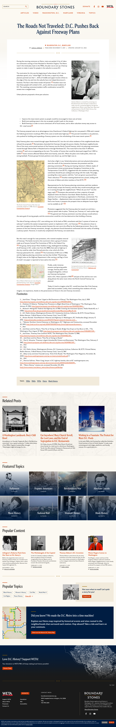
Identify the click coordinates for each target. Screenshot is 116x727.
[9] (61, 177)
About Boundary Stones (91, 711)
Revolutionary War (72, 488)
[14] (79, 223)
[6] (23, 150)
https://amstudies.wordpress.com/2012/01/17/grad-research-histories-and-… (50, 320)
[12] (65, 203)
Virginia (81, 13)
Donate (86, 6)
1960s (34, 381)
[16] (42, 252)
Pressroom (5, 706)
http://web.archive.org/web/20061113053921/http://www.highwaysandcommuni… (54, 324)
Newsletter (23, 701)
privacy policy (29, 724)
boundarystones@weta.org (48, 698)
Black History (53, 381)
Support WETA (6, 701)
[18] (72, 276)
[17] (56, 259)
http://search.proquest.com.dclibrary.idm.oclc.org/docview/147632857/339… (69, 331)
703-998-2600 (45, 705)
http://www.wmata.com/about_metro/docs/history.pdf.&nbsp (41, 367)
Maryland (68, 13)
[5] (33, 143)
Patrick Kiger (37, 567)
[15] (18, 245)
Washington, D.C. (50, 13)
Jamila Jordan (36, 48)
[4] (90, 135)
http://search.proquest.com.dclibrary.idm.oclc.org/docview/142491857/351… (49, 342)
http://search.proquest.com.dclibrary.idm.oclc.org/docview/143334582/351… (46, 336)
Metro (45, 381)
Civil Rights (6, 596)
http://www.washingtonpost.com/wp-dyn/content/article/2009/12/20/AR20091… (48, 363)
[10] (85, 179)
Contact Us (5, 708)
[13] (49, 213)
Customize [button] (104, 722)
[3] (70, 133)
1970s (39, 381)
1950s (28, 381)
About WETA (6, 703)
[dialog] (58, 723)
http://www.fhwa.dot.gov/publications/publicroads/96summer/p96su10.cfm (50, 311)
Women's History (72, 513)
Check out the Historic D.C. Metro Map (46, 633)
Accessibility (23, 706)
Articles (25, 13)
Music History (14, 513)
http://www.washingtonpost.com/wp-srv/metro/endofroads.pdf (46, 356)
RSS (21, 703)
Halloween (14, 488)
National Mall (43, 513)
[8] (63, 165)
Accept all (111, 722)
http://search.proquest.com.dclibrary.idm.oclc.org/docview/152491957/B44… (58, 306)
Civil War (32, 592)
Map (42, 702)
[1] (52, 82)
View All (28, 596)
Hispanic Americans (43, 488)
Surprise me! (88, 597)
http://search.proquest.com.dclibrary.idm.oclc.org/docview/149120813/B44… (46, 302)
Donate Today (9, 670)
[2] (32, 125)
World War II (42, 592)
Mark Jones (65, 567)
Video (36, 13)
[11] (57, 192)
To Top (111, 687)
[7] (22, 153)
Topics (92, 13)
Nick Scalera (94, 569)
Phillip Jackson (9, 569)
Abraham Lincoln (102, 488)
